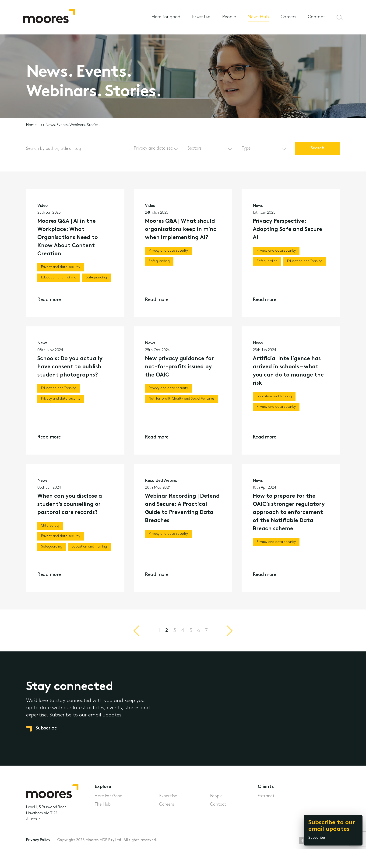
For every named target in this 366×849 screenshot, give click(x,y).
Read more (49, 300)
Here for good (165, 17)
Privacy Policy (38, 840)
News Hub (258, 17)
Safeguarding (96, 277)
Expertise (201, 17)
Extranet (266, 796)
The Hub (103, 804)
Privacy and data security (60, 267)
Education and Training (58, 277)
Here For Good (108, 796)
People (229, 17)
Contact (316, 17)
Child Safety (50, 527)
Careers (288, 17)
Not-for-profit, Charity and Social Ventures (182, 400)
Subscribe (316, 838)
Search (317, 148)
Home (31, 125)
